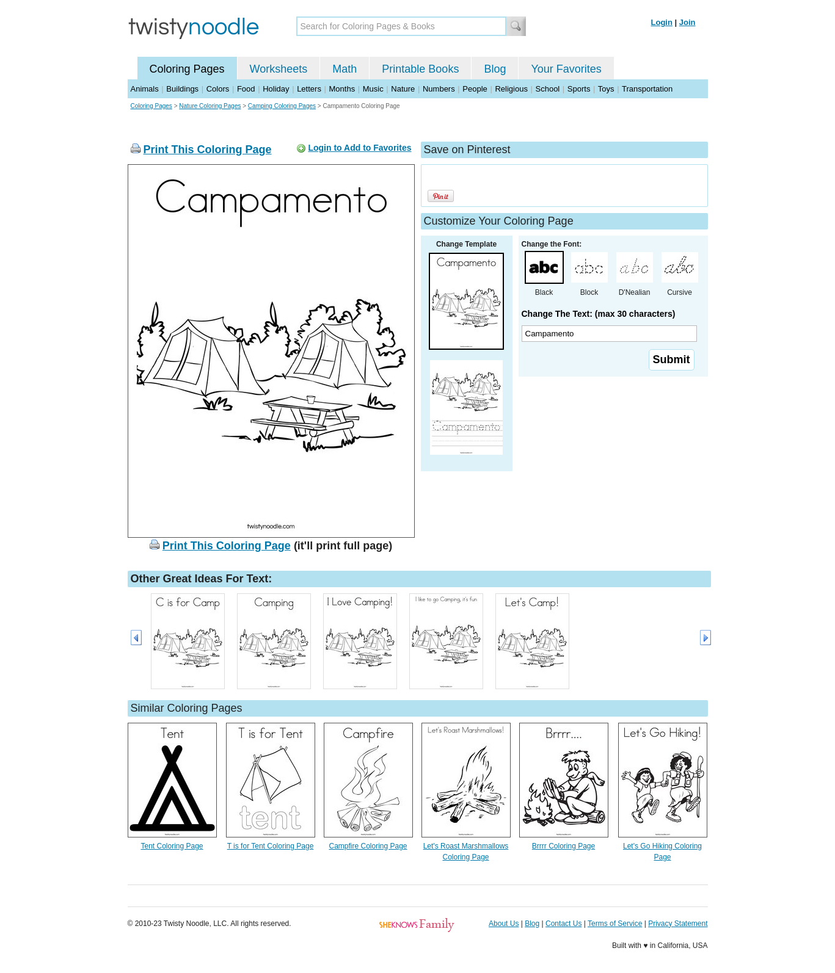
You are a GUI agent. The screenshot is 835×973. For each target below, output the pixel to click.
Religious (511, 88)
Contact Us (563, 923)
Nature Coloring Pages (210, 106)
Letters (309, 88)
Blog (495, 69)
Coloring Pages (187, 69)
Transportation (647, 88)
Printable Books (420, 69)
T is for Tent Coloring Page (270, 846)
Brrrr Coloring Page (563, 846)
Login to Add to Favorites (359, 148)
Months (342, 88)
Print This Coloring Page (208, 149)
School (548, 88)
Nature (403, 88)
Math (344, 69)
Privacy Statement (677, 923)
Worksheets (279, 69)
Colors (218, 88)
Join (687, 22)
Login (662, 22)
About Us (504, 923)
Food (246, 88)
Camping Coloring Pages (282, 106)
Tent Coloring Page (171, 846)
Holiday (276, 88)
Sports (579, 88)
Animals (145, 88)
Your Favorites (566, 69)
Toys (606, 88)
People (474, 88)
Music (373, 88)
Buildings (182, 88)
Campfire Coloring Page (368, 846)
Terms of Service (615, 923)
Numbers (439, 88)
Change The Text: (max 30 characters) (599, 314)
